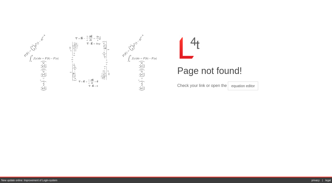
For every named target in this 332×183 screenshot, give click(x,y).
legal (328, 180)
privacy (316, 180)
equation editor (243, 86)
